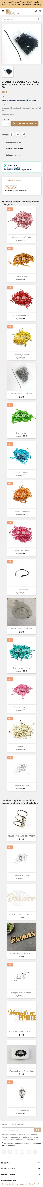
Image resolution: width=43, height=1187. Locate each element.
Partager (11, 134)
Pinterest (23, 134)
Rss (10, 1152)
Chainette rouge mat (21, 315)
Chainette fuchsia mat (21, 550)
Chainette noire (21, 589)
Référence (10, 190)
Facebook (4, 1152)
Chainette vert (21, 433)
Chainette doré (21, 276)
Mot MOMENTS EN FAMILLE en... (21, 1032)
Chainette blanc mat (21, 785)
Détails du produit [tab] (14, 181)
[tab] (26, 180)
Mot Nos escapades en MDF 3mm (21, 953)
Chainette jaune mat (21, 354)
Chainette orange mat (21, 511)
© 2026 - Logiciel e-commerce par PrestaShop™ (20, 1184)
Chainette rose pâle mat (21, 237)
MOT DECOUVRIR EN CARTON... (21, 914)
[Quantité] (4, 123)
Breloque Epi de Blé (21, 1110)
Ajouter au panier (24, 123)
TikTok (35, 1152)
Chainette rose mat (21, 707)
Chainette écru (21, 746)
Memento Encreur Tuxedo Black (21, 1071)
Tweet (17, 134)
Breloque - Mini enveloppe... (21, 993)
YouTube (16, 1152)
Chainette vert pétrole (21, 668)
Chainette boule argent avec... (21, 394)
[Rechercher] (21, 19)
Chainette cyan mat (21, 472)
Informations (8, 1180)
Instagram (29, 1152)
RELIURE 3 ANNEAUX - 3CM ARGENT (21, 836)
